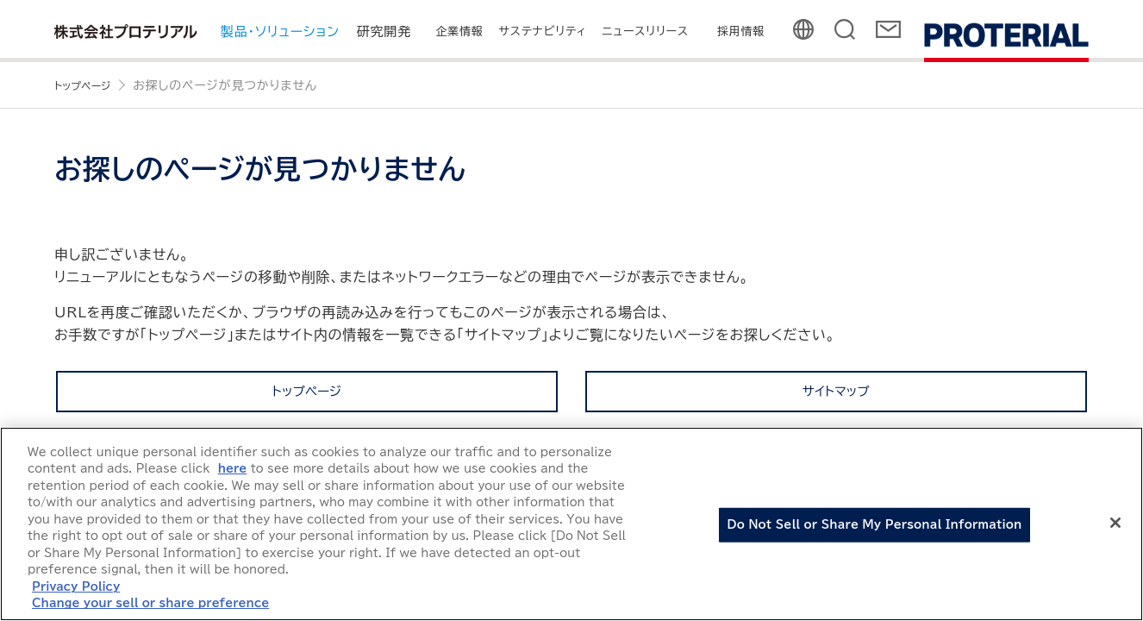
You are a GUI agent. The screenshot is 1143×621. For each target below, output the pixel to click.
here (232, 468)
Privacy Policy (76, 587)
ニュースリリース (646, 31)
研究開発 (384, 31)
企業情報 (459, 31)
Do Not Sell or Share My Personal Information (875, 524)
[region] (571, 524)
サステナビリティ (543, 31)
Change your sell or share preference (150, 603)
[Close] (1115, 523)
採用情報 (741, 31)
